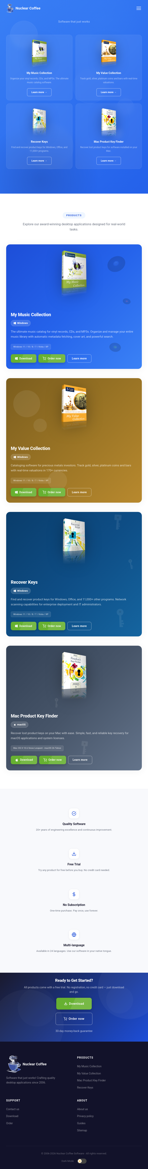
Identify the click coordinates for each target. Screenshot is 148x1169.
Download (23, 358)
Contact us (12, 1109)
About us (82, 1109)
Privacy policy (85, 1116)
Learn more (79, 358)
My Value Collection (89, 1073)
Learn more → (39, 92)
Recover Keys (85, 1087)
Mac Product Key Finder (91, 1080)
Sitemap (82, 1130)
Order (9, 1123)
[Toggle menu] (139, 8)
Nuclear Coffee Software (70, 1153)
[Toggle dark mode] (82, 1161)
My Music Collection (89, 1066)
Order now (52, 358)
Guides (81, 1123)
